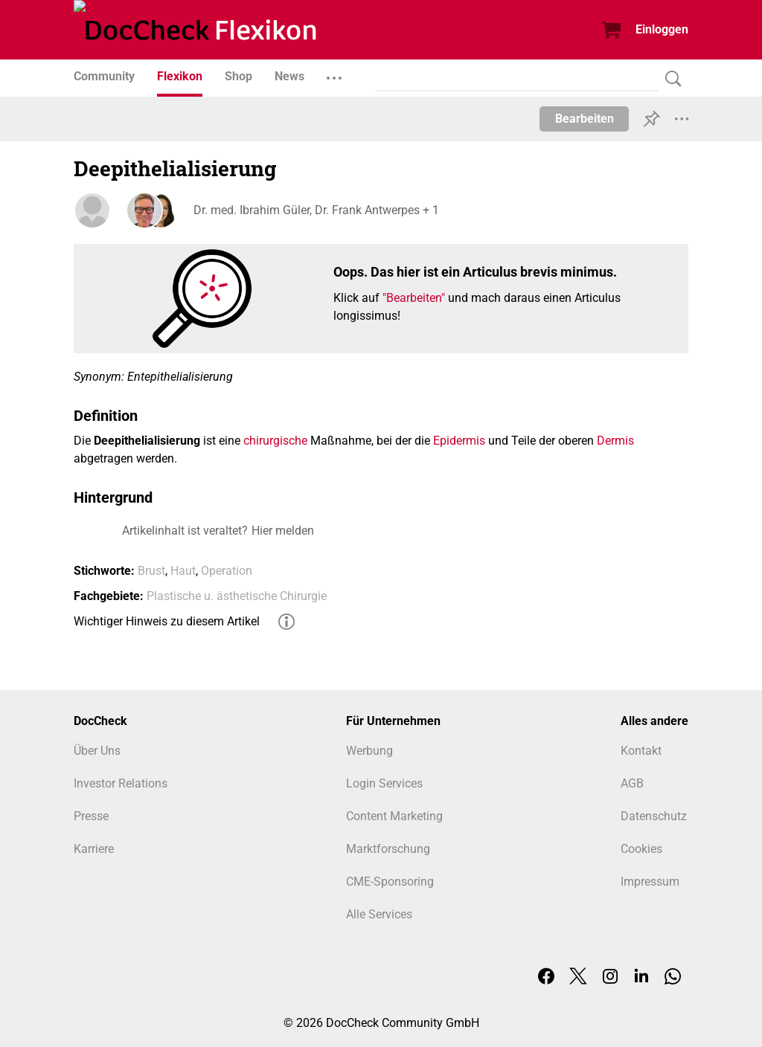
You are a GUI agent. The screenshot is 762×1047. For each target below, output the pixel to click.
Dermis (615, 441)
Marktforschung (388, 849)
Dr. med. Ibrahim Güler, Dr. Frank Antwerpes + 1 (315, 210)
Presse (91, 816)
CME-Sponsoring (390, 881)
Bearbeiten (584, 119)
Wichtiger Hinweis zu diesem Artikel (167, 621)
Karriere (94, 849)
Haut (183, 571)
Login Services (384, 783)
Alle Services (379, 914)
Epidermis (459, 441)
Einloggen (661, 29)
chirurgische (275, 441)
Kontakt (641, 751)
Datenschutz (654, 816)
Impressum (650, 881)
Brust (151, 571)
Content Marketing (394, 816)
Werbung (369, 751)
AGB (632, 783)
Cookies (641, 849)
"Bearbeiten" (413, 298)
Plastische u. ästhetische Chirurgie (237, 596)
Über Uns (97, 751)
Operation (226, 571)
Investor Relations (120, 783)
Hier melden (283, 531)
